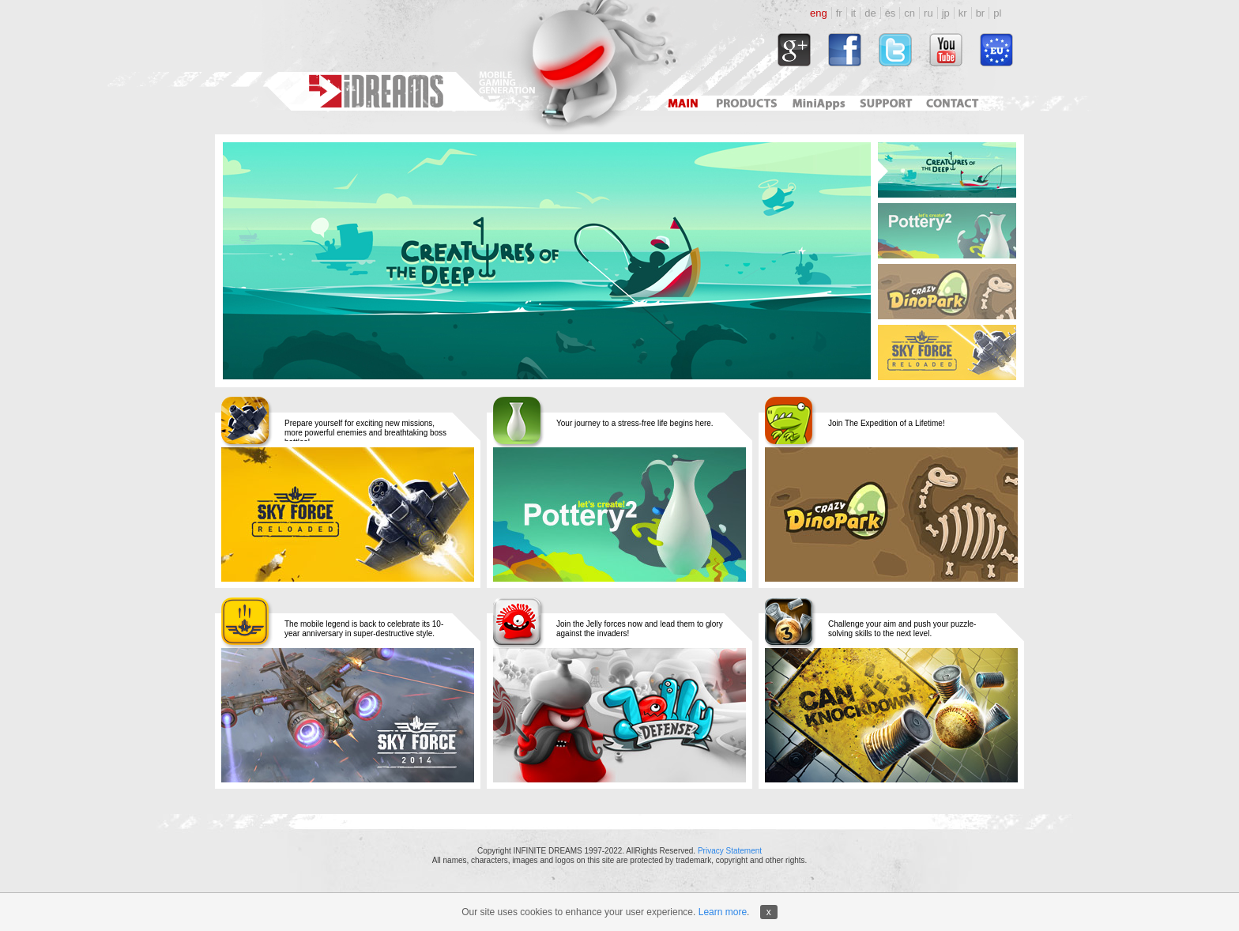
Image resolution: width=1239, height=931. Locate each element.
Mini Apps (818, 103)
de (870, 13)
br (980, 13)
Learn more (723, 912)
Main (682, 103)
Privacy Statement (730, 850)
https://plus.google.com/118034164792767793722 (794, 49)
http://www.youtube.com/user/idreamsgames (945, 49)
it (854, 13)
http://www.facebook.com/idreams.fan (844, 49)
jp (946, 13)
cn (909, 13)
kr (962, 13)
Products (748, 103)
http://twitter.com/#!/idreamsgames (895, 49)
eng (818, 13)
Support (883, 103)
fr (839, 13)
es (890, 13)
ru (928, 13)
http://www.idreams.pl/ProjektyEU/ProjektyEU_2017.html (996, 49)
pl (997, 13)
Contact (954, 103)
